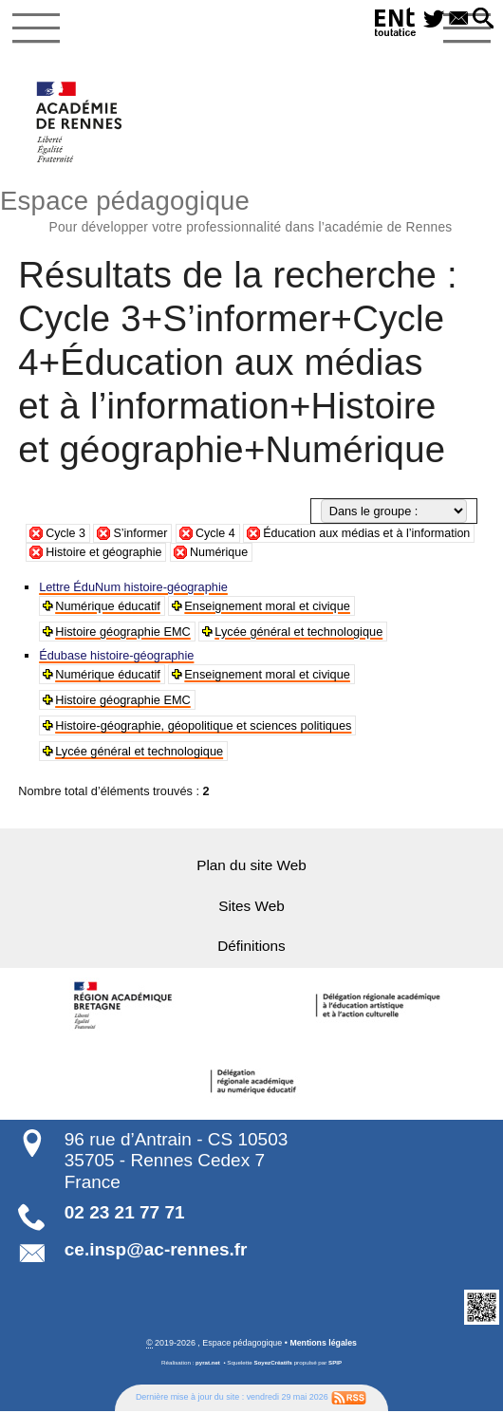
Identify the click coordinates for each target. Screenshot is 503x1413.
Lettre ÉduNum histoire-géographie (134, 588)
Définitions (251, 947)
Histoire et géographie (179, 554)
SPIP (336, 1364)
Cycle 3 (66, 536)
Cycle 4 (217, 536)
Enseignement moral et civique (268, 607)
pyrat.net (207, 1364)
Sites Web (251, 907)
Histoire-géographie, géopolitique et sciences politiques (204, 726)
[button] (482, 19)
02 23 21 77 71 (125, 1213)
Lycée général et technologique (299, 632)
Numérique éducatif (108, 607)
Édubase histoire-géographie (117, 656)
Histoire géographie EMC (124, 632)
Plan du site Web (251, 866)
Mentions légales (323, 1343)
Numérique (295, 554)
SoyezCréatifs (272, 1364)
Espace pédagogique (251, 210)
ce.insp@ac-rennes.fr (156, 1250)
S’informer (141, 536)
